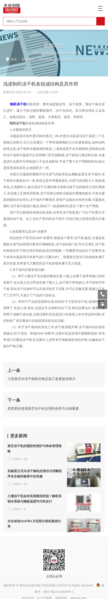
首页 (15, 59)
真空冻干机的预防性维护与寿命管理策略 (34, 527)
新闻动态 (29, 59)
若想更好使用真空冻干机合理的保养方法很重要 (43, 448)
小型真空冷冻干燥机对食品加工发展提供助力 (41, 419)
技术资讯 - (72, 59)
